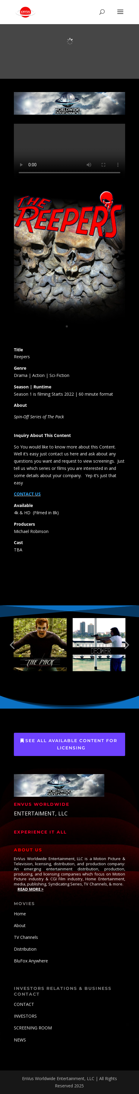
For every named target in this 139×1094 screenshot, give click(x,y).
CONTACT (24, 1004)
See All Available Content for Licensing (71, 744)
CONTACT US (27, 494)
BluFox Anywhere (31, 961)
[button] (12, 645)
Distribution (25, 949)
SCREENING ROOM (33, 1028)
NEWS (20, 1040)
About (20, 925)
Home (20, 914)
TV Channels (26, 937)
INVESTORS (25, 1016)
